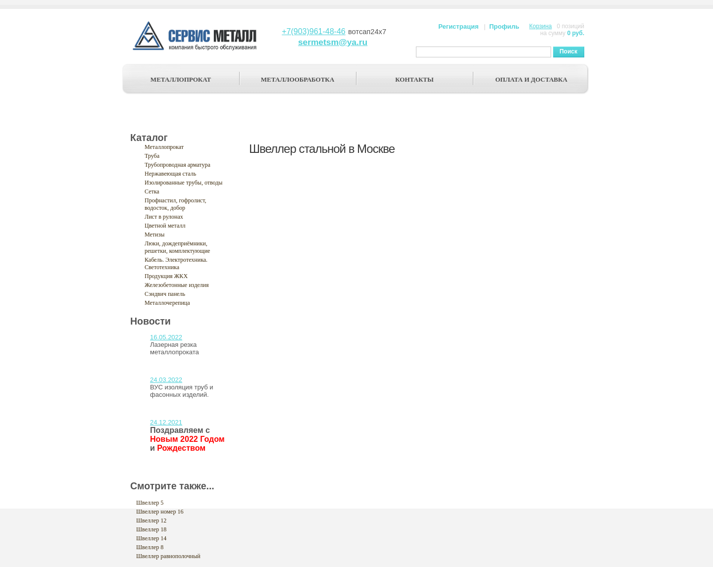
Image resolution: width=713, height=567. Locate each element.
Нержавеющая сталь (170, 173)
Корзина (540, 26)
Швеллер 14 (151, 538)
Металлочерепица (167, 302)
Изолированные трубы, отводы (183, 182)
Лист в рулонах (164, 216)
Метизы (154, 234)
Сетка (152, 191)
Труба (152, 155)
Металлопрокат (164, 146)
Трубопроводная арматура (177, 164)
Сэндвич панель (165, 293)
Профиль (504, 26)
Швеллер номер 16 (159, 511)
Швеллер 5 (149, 502)
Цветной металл (165, 225)
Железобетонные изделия (177, 285)
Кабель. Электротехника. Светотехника (176, 263)
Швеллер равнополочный (168, 556)
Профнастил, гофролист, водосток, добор (175, 204)
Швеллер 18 (151, 529)
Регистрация (458, 26)
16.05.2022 (166, 337)
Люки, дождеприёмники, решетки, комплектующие (177, 247)
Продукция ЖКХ (166, 276)
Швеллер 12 (151, 520)
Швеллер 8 (149, 547)
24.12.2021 (166, 422)
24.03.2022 (166, 379)
